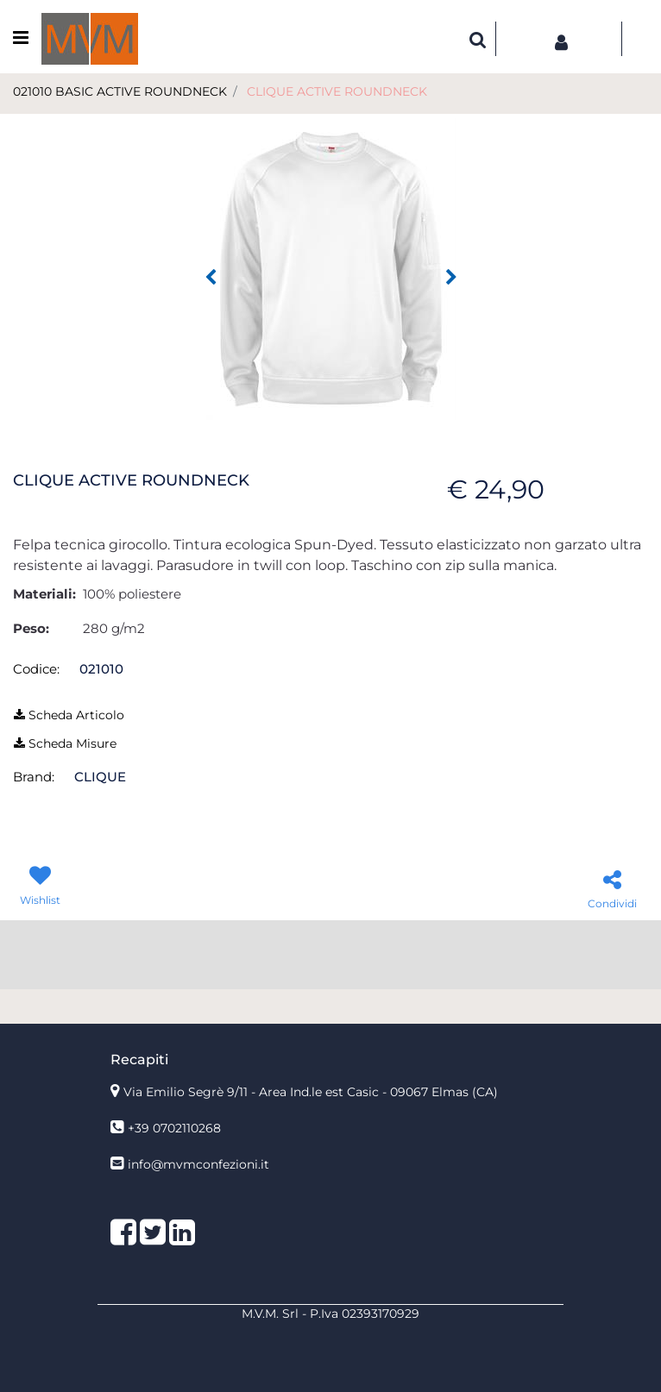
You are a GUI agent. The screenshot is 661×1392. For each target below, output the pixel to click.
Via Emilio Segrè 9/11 (310, 1092)
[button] (331, 268)
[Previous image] (210, 277)
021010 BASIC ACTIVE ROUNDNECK (120, 91)
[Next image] (451, 277)
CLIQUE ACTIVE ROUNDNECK (337, 91)
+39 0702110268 (174, 1128)
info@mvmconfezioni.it (198, 1164)
